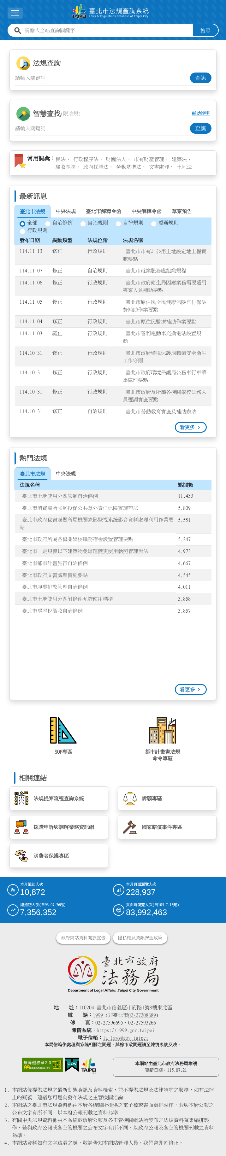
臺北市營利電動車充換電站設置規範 (162, 337)
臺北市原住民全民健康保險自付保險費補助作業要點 (164, 305)
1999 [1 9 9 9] (98, 1015)
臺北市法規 (32, 211)
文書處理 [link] (159, 166)
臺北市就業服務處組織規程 (156, 270)
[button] (15, 13)
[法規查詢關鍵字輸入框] (102, 77)
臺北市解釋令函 (103, 211)
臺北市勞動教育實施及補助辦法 (161, 411)
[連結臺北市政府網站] (88, 1066)
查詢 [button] (200, 77)
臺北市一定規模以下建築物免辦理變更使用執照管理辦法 (85, 550)
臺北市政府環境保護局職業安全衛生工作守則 (164, 356)
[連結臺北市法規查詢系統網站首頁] (110, 11)
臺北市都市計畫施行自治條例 (55, 562)
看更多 (187, 427)
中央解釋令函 (146, 211)
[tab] (33, 211)
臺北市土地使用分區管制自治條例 (60, 495)
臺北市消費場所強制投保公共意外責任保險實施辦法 (80, 507)
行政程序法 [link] (85, 158)
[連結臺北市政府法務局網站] (113, 973)
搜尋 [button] (205, 30)
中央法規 (66, 211)
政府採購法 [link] (96, 166)
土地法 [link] (184, 166)
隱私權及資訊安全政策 (140, 938)
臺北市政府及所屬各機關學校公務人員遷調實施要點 (164, 395)
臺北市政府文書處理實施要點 (55, 574)
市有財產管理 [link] (149, 158)
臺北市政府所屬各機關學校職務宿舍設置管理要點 (77, 539)
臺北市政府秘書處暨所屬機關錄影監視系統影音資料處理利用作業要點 (97, 523)
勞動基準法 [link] (128, 166)
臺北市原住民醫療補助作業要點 (161, 321)
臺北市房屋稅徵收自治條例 (52, 610)
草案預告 (182, 211)
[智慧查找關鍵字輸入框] (102, 128)
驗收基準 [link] (66, 166)
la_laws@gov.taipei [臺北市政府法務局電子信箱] (125, 1037)
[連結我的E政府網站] (72, 1065)
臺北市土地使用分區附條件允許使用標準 (67, 598)
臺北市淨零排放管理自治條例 (55, 586)
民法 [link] (61, 158)
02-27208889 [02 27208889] (142, 1015)
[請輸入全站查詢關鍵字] (107, 30)
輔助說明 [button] (201, 113)
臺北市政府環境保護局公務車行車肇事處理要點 (164, 376)
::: (18, 43)
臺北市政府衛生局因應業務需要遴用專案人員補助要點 (164, 286)
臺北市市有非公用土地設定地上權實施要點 (164, 254)
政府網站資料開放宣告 (83, 938)
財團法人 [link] (116, 158)
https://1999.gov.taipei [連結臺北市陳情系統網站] (126, 1030)
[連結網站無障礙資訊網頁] (42, 1065)
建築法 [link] (179, 158)
